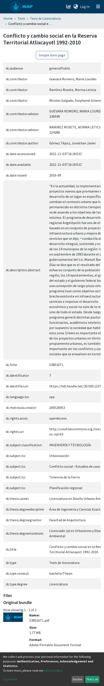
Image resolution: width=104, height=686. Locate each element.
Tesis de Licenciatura (45, 18)
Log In (85, 6)
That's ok (92, 679)
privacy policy (53, 670)
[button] (75, 6)
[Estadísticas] (69, 6)
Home (8, 18)
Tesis (21, 18)
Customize (10, 679)
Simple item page (52, 55)
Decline (77, 679)
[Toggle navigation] (98, 6)
